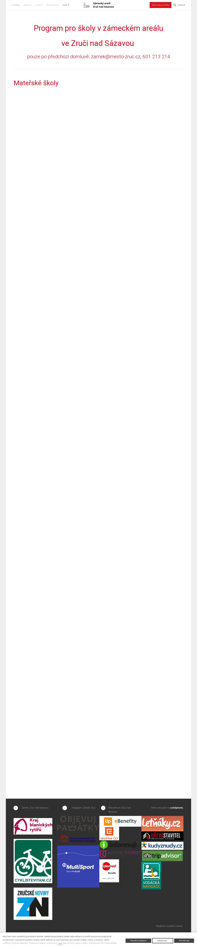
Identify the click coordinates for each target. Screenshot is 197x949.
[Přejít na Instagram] (64, 808)
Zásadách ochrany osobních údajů (26, 946)
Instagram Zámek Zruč (84, 807)
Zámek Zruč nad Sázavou (34, 807)
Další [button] (67, 5)
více (60, 944)
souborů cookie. (175, 926)
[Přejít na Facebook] (16, 808)
